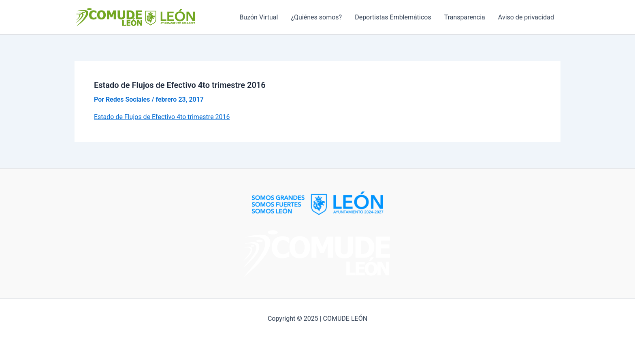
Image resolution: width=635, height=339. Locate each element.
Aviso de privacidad (526, 17)
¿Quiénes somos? (316, 17)
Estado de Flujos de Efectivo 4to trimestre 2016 (162, 117)
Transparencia (464, 17)
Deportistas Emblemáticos (393, 17)
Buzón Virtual (258, 17)
